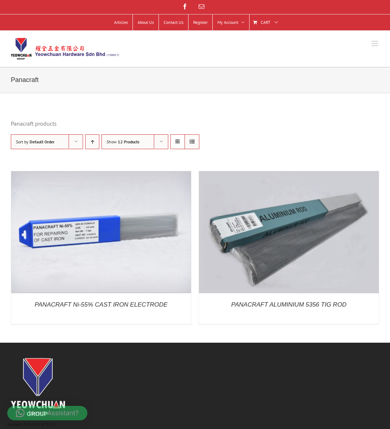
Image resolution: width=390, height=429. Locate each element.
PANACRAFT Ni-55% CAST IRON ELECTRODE (101, 304)
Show (123, 141)
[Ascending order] (92, 141)
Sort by (35, 141)
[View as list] (192, 142)
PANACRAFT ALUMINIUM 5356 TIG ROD (288, 304)
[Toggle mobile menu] (375, 43)
